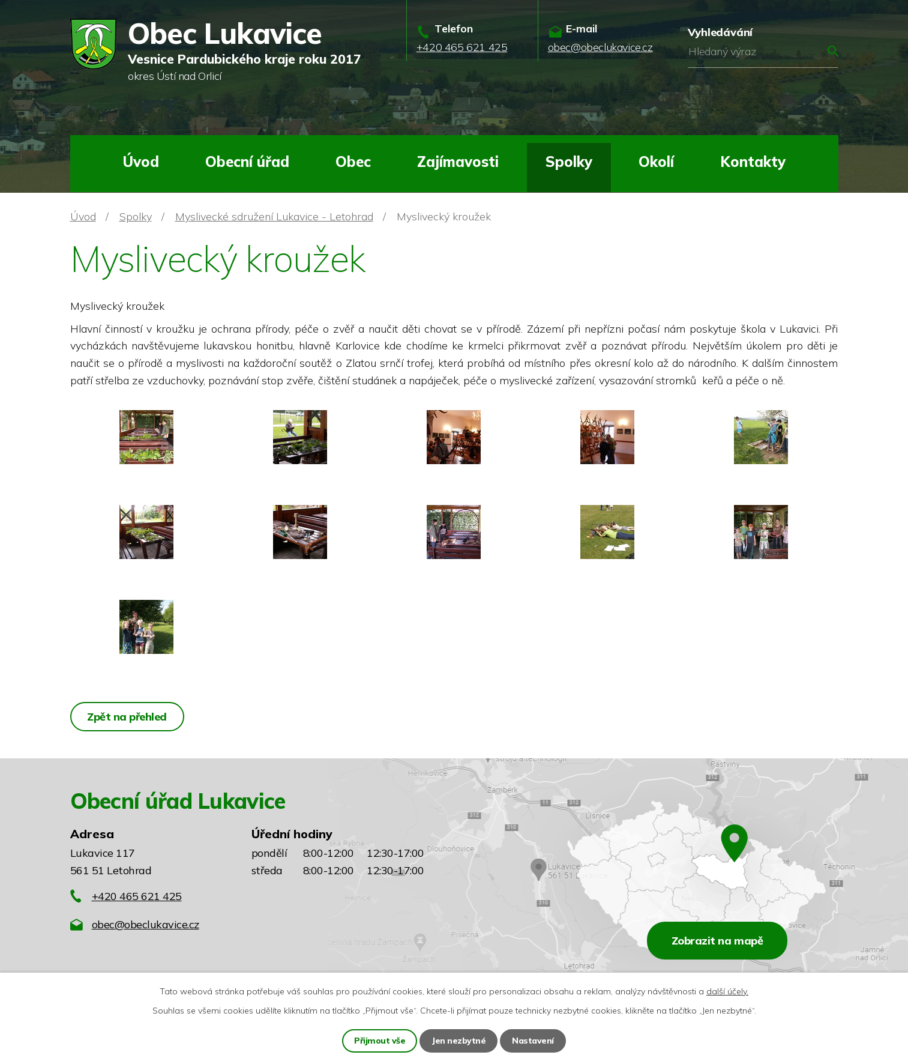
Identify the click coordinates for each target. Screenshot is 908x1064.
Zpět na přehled (127, 717)
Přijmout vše (379, 1040)
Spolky (569, 162)
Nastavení (533, 1040)
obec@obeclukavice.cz (145, 924)
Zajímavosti (458, 162)
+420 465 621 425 (137, 896)
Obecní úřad (247, 162)
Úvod (140, 162)
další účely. (727, 991)
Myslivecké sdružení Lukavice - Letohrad (274, 216)
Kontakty (753, 162)
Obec (353, 162)
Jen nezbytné (458, 1040)
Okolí (656, 162)
